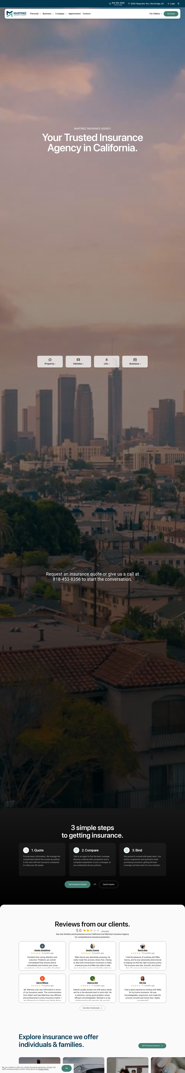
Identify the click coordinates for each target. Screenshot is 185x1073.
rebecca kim (92, 983)
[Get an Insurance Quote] (171, 13)
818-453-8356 (67, 579)
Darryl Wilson (42, 983)
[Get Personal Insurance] (152, 1045)
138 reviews (105, 931)
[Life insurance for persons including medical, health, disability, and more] (106, 361)
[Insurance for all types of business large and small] (135, 361)
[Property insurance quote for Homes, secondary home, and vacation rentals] (50, 361)
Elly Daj (142, 983)
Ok (66, 1068)
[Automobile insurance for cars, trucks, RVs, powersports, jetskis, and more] (78, 361)
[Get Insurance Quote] (77, 884)
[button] (178, 3)
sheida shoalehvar (42, 950)
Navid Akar (143, 950)
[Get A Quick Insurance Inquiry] (108, 884)
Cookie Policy (43, 1069)
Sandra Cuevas (92, 950)
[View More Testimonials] (92, 1008)
